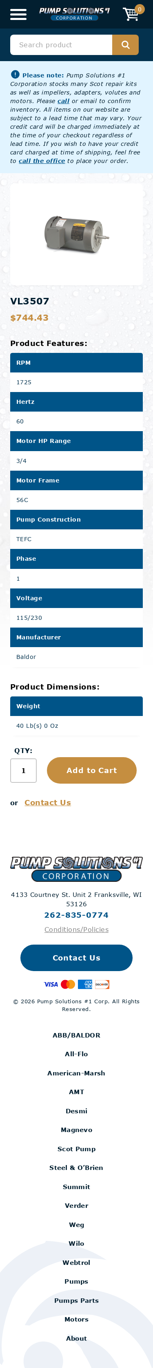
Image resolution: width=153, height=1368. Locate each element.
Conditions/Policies (76, 929)
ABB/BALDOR (76, 1035)
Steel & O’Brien (76, 1167)
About (76, 1338)
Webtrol (76, 1262)
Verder (76, 1205)
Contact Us (47, 802)
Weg (76, 1224)
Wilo (76, 1243)
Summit (77, 1186)
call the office (42, 160)
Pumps (76, 1281)
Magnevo (76, 1129)
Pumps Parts (76, 1300)
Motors (76, 1319)
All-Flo (76, 1053)
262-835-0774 (76, 914)
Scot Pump (76, 1148)
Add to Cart (92, 770)
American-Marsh (76, 1073)
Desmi (77, 1111)
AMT (76, 1091)
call (63, 100)
